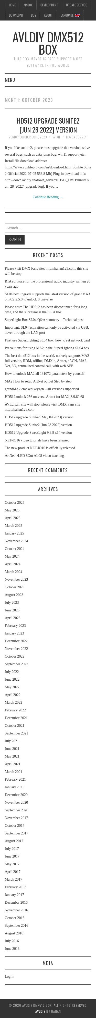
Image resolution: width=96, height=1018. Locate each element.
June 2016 (12, 949)
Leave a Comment (77, 137)
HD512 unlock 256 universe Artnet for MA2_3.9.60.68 (44, 397)
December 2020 (16, 795)
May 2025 (12, 510)
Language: (70, 15)
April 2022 (12, 695)
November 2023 (16, 579)
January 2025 (14, 533)
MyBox (28, 5)
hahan (55, 137)
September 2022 (16, 664)
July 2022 (12, 672)
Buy (33, 15)
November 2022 (16, 649)
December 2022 (16, 641)
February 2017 (15, 887)
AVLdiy (40, 1011)
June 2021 (12, 749)
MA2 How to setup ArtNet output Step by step (38, 381)
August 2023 (14, 595)
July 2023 (12, 602)
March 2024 (13, 572)
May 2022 (12, 687)
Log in (9, 977)
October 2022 (15, 656)
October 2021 (15, 726)
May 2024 (12, 556)
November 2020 (16, 802)
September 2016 (16, 926)
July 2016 (12, 941)
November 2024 (16, 541)
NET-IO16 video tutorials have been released (37, 440)
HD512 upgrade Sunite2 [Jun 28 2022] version (48, 125)
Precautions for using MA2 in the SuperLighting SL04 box (47, 348)
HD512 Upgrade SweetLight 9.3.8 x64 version (38, 433)
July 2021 (12, 741)
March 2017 (13, 879)
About (48, 15)
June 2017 (12, 856)
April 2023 (12, 618)
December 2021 (16, 718)
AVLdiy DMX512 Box (48, 43)
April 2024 (12, 564)
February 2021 (15, 779)
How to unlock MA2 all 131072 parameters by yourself (44, 374)
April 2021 (12, 764)
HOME (12, 5)
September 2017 (16, 833)
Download (16, 15)
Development (49, 5)
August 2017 (14, 841)
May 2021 (12, 756)
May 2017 (12, 864)
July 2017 (12, 849)
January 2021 (14, 787)
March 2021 (13, 772)
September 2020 (16, 810)
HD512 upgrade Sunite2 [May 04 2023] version (39, 417)
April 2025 (12, 518)
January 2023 (14, 633)
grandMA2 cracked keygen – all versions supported (42, 389)
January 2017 (14, 895)
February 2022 (15, 710)
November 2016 (16, 910)
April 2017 (12, 872)
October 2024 (15, 549)
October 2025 (15, 503)
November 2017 (16, 818)
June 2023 (12, 610)
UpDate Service (76, 5)
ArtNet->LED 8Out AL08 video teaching (34, 456)
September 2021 (16, 733)
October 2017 (15, 826)
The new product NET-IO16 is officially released (40, 448)
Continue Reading (48, 197)
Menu (10, 80)
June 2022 (12, 679)
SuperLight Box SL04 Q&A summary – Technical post (44, 320)
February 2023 (15, 626)
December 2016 (16, 902)
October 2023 (15, 587)
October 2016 (15, 918)
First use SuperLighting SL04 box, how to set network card (47, 340)
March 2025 (13, 526)
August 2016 (14, 933)
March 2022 (13, 702)
